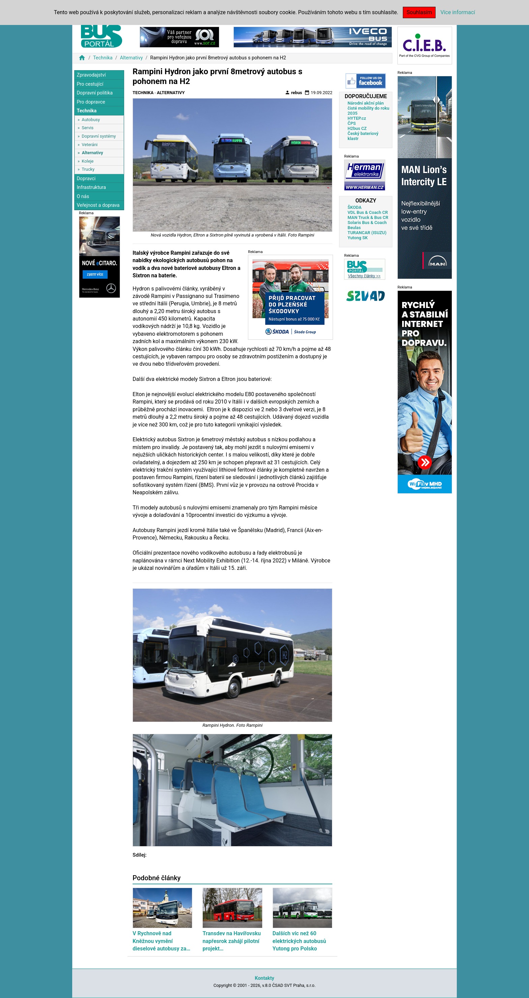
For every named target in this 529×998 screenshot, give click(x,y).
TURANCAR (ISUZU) (366, 232)
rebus (293, 92)
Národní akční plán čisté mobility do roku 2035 (368, 108)
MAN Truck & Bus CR (367, 217)
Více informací (457, 12)
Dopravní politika (95, 93)
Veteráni (90, 144)
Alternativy (131, 58)
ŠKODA (354, 207)
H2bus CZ (357, 128)
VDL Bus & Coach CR (367, 212)
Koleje (87, 161)
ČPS (351, 123)
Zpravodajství (91, 75)
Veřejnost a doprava (98, 205)
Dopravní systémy (99, 136)
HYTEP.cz (356, 118)
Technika (103, 58)
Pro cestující (90, 84)
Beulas (354, 227)
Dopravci (86, 179)
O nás (83, 196)
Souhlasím (419, 12)
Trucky (88, 169)
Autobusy (91, 119)
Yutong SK (357, 237)
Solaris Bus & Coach (367, 222)
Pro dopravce (91, 102)
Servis (87, 127)
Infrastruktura (91, 187)
